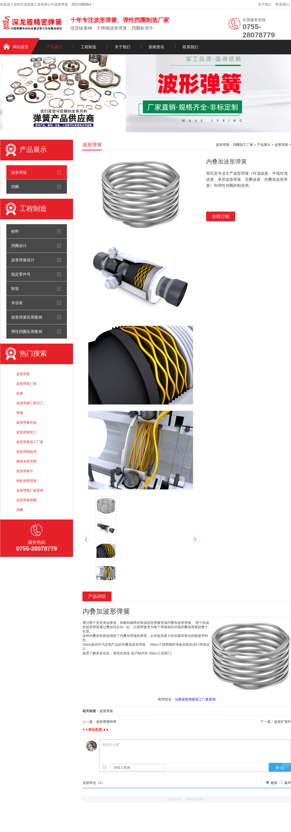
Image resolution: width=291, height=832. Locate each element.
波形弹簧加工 (26, 432)
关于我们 (265, 4)
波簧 (19, 393)
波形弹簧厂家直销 (29, 490)
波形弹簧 (19, 172)
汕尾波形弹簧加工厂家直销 (195, 699)
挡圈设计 (19, 245)
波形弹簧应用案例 (26, 317)
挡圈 (15, 186)
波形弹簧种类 (106, 722)
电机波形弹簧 (26, 481)
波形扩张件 (282, 722)
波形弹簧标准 (26, 451)
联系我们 (282, 4)
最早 (287, 783)
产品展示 (54, 47)
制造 (15, 288)
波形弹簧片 (24, 471)
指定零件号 (21, 274)
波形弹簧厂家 (26, 384)
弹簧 (19, 413)
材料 (15, 231)
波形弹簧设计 (22, 260)
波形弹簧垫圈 (26, 500)
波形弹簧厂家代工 (29, 403)
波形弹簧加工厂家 (29, 442)
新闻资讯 (156, 47)
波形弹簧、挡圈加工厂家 (234, 145)
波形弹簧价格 (26, 422)
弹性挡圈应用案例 (26, 331)
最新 (274, 783)
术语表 (17, 303)
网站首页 (20, 47)
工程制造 (88, 47)
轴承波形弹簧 (26, 461)
